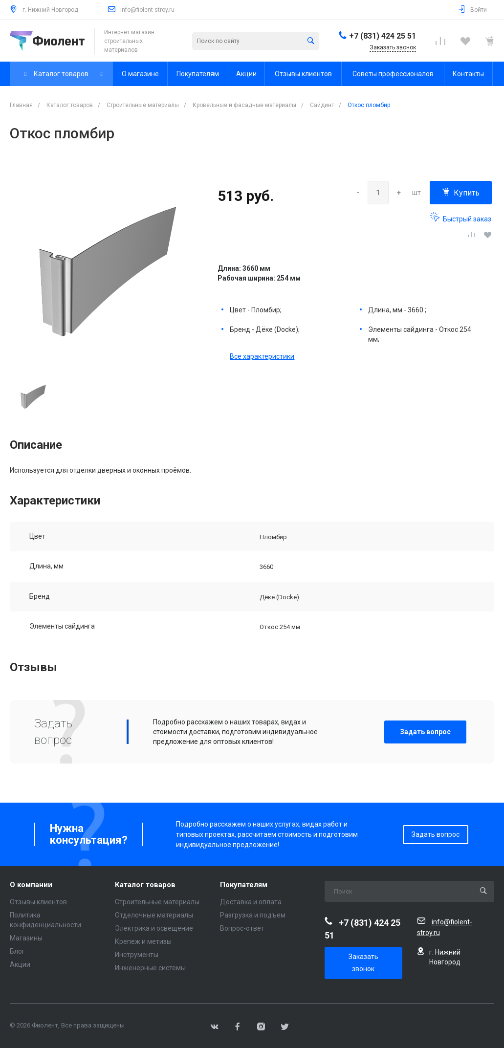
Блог (17, 951)
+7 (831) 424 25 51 (382, 36)
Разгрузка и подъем (252, 915)
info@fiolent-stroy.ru (147, 9)
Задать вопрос (425, 732)
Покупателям (243, 885)
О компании (31, 885)
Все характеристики (262, 356)
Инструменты (136, 955)
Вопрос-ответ (242, 928)
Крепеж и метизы (143, 941)
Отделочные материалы (154, 915)
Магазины (26, 938)
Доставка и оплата (251, 902)
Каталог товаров (145, 885)
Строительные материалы (157, 902)
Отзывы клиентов (38, 902)
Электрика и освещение (154, 928)
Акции (20, 964)
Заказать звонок (363, 963)
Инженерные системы (150, 968)
